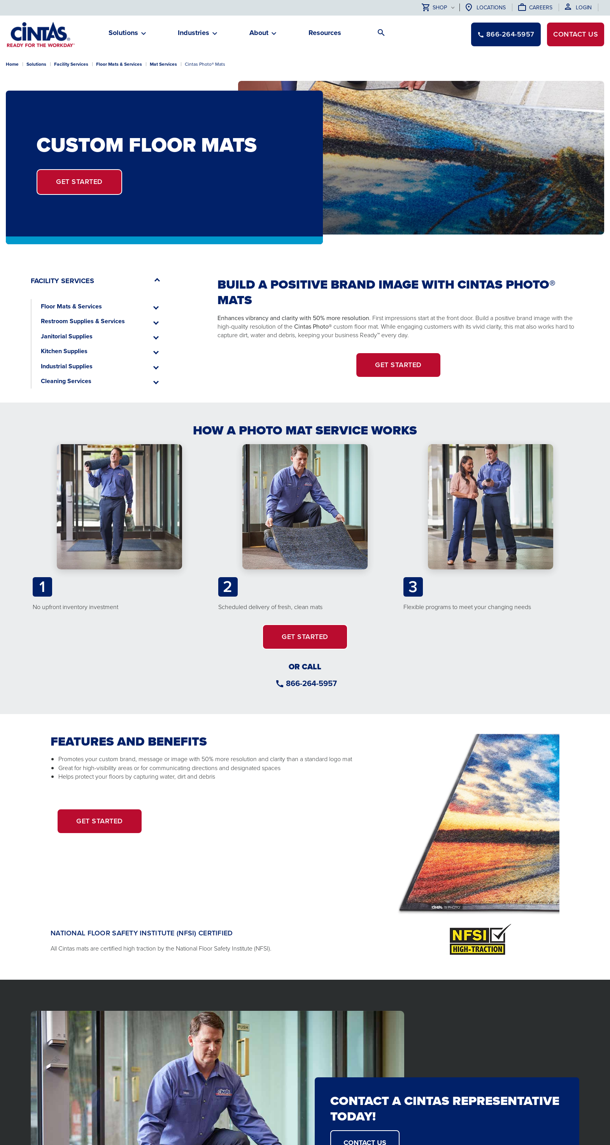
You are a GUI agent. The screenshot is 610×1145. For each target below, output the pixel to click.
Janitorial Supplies (67, 336)
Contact (575, 34)
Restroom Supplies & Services (83, 321)
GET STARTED (398, 365)
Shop (434, 8)
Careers (540, 8)
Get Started (79, 182)
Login (584, 8)
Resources (325, 33)
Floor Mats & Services (71, 306)
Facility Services (71, 64)
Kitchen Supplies (64, 351)
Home (12, 64)
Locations (491, 8)
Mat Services (163, 64)
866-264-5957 (311, 683)
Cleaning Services (66, 380)
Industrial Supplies (67, 366)
